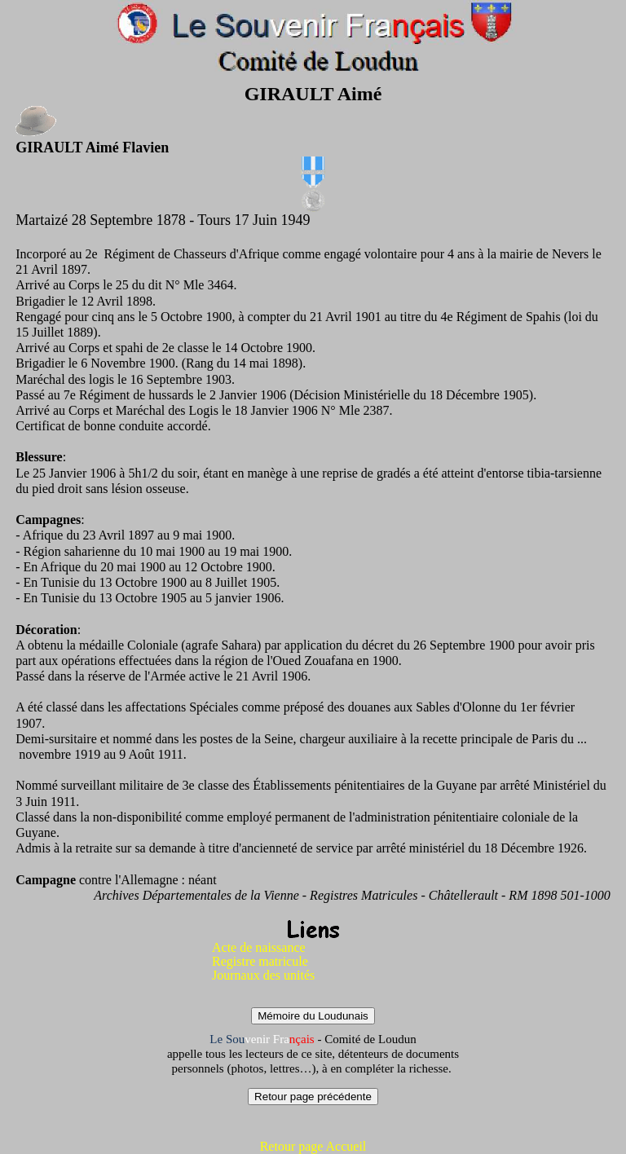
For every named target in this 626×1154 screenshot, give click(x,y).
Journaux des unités (263, 975)
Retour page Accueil (313, 1146)
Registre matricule (260, 961)
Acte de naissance (259, 947)
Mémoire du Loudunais (313, 1016)
